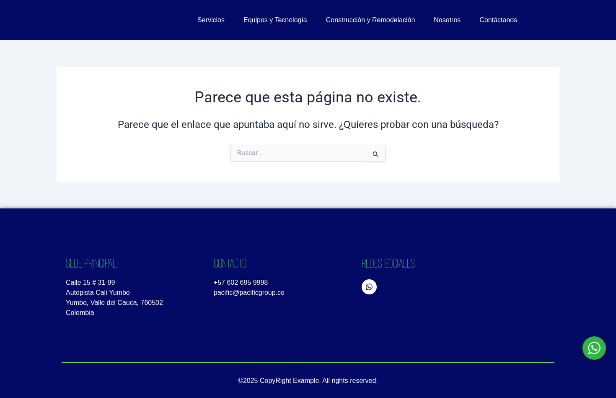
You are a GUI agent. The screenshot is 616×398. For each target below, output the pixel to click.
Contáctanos (498, 19)
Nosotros (447, 19)
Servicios (211, 19)
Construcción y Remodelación (370, 19)
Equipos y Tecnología (275, 19)
